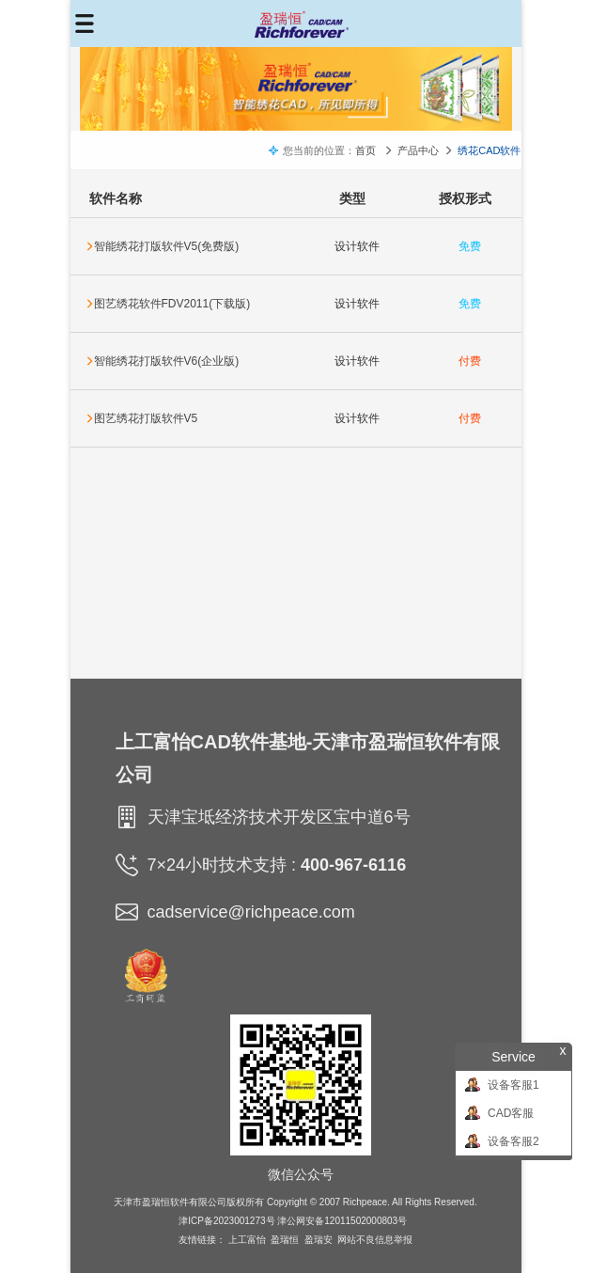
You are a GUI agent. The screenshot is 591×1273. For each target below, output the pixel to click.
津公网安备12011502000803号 (342, 1221)
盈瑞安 (318, 1239)
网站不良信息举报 (374, 1239)
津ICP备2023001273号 (226, 1221)
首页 (365, 150)
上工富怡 (247, 1239)
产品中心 (418, 150)
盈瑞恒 (285, 1239)
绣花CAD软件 (489, 150)
